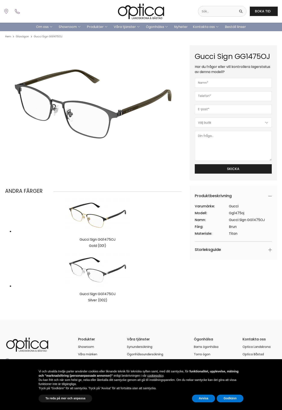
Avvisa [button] (203, 398)
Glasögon (22, 36)
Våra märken (87, 354)
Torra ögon (202, 354)
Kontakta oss (205, 26)
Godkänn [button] (230, 398)
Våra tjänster (127, 26)
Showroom (69, 26)
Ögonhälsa (157, 26)
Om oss (44, 26)
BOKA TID (264, 11)
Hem (8, 36)
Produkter (97, 26)
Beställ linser (235, 26)
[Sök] (240, 11)
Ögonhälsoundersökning (145, 354)
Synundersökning (139, 347)
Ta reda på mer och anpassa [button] (65, 398)
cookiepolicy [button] (155, 375)
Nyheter (181, 26)
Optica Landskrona (256, 347)
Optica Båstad (253, 354)
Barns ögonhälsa (206, 347)
